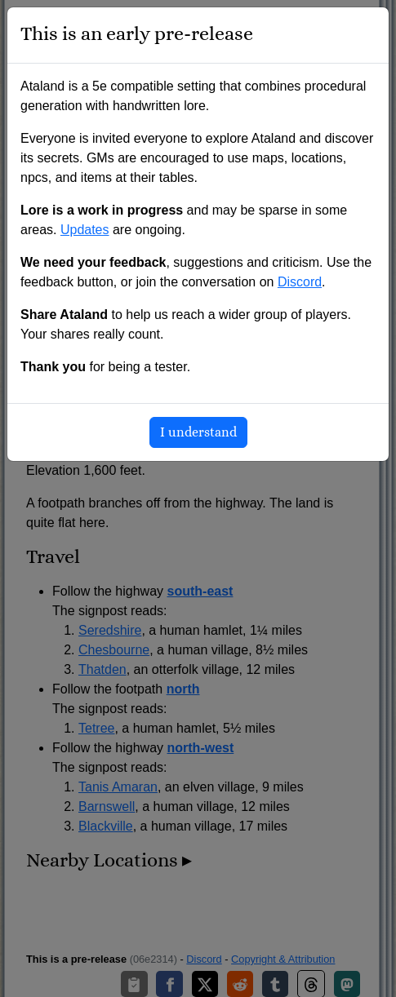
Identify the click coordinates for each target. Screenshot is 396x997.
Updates (84, 230)
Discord (300, 282)
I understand (198, 432)
